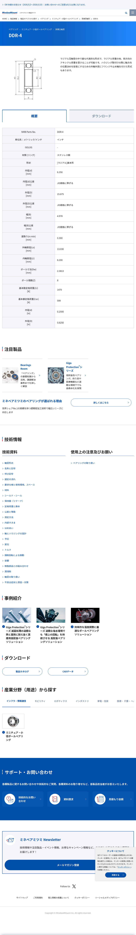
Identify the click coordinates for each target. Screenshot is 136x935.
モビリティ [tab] (40, 701)
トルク (8, 549)
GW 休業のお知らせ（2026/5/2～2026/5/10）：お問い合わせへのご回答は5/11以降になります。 (45, 4)
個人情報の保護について (58, 897)
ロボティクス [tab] (60, 701)
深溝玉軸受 (86, 18)
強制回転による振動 (14, 555)
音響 (7, 560)
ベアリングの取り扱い (84, 463)
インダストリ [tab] (82, 701)
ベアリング (44, 18)
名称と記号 (10, 468)
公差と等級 (10, 511)
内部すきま (10, 522)
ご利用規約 (38, 897)
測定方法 (9, 517)
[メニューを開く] (132, 12)
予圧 (7, 538)
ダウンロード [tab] (101, 116)
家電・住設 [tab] (102, 701)
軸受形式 (9, 463)
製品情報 (13, 18)
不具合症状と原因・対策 (17, 582)
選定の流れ (10, 479)
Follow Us (68, 886)
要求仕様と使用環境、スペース (20, 484)
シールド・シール (13, 495)
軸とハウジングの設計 (15, 533)
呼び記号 (9, 473)
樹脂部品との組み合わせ (17, 566)
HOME (4, 18)
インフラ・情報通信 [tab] (16, 700)
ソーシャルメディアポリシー (107, 897)
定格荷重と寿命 (12, 506)
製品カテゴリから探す (28, 18)
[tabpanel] (68, 229)
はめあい (9, 528)
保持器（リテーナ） (14, 500)
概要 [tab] (34, 116)
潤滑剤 (8, 571)
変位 (7, 544)
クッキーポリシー (124, 867)
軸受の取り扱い (12, 576)
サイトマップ (22, 897)
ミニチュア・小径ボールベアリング (65, 18)
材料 (7, 490)
